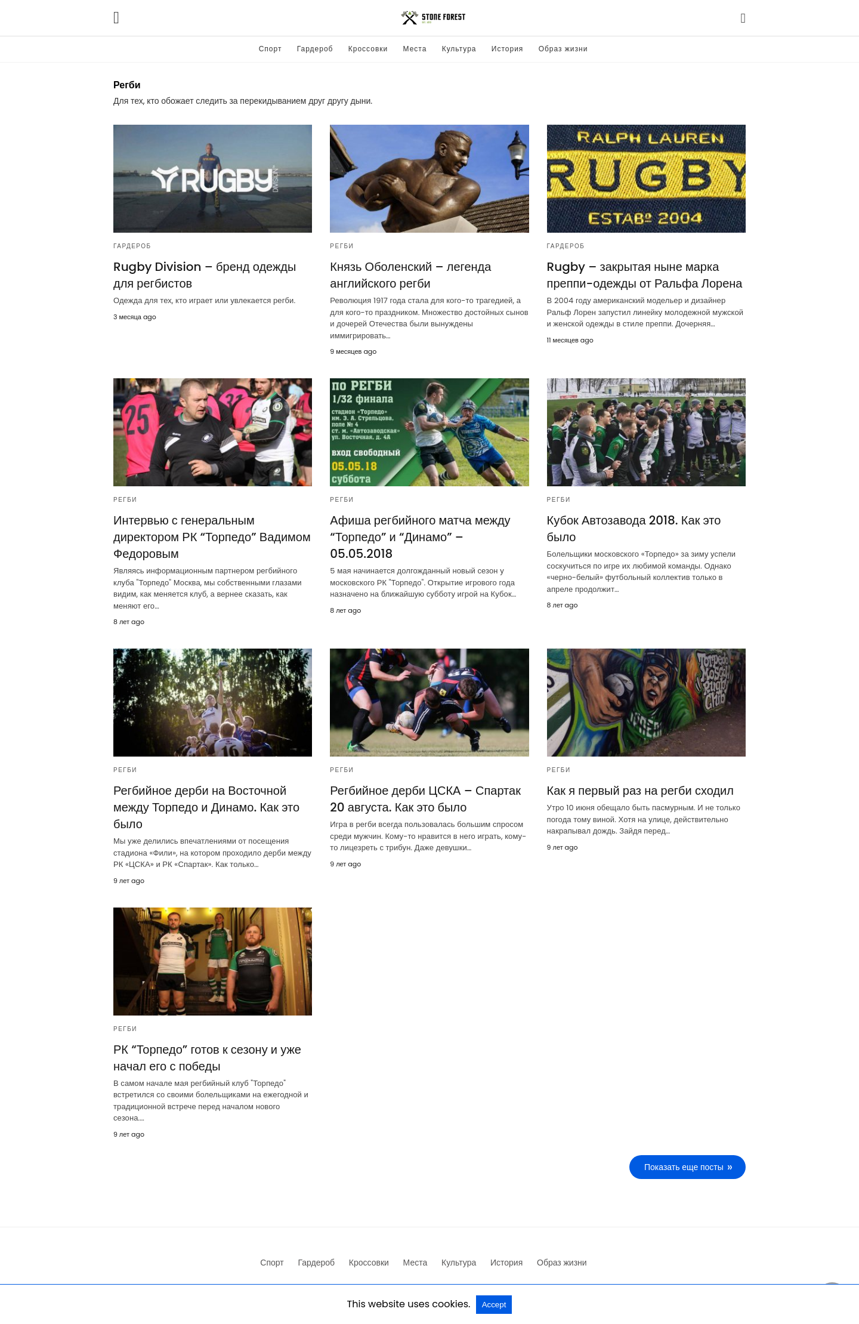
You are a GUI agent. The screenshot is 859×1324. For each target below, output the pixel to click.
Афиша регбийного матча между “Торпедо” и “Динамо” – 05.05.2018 (420, 537)
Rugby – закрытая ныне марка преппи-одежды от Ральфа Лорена (645, 275)
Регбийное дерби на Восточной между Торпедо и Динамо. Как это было (206, 807)
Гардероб (315, 49)
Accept (494, 1304)
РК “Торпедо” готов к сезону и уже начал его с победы (207, 1058)
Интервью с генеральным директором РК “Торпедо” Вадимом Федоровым (212, 537)
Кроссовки (368, 49)
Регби (342, 246)
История (508, 49)
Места (415, 49)
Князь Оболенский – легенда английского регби (410, 275)
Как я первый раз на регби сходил (640, 790)
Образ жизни (563, 49)
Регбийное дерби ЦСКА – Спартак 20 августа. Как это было (425, 799)
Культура (459, 49)
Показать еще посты (684, 1167)
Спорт (270, 49)
